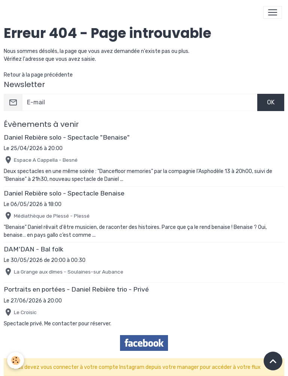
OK (270, 102)
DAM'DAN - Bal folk (33, 249)
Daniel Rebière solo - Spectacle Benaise (64, 193)
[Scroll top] (273, 361)
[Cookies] (16, 360)
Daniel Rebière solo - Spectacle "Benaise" (67, 137)
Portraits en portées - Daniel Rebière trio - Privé (76, 289)
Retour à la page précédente (38, 75)
